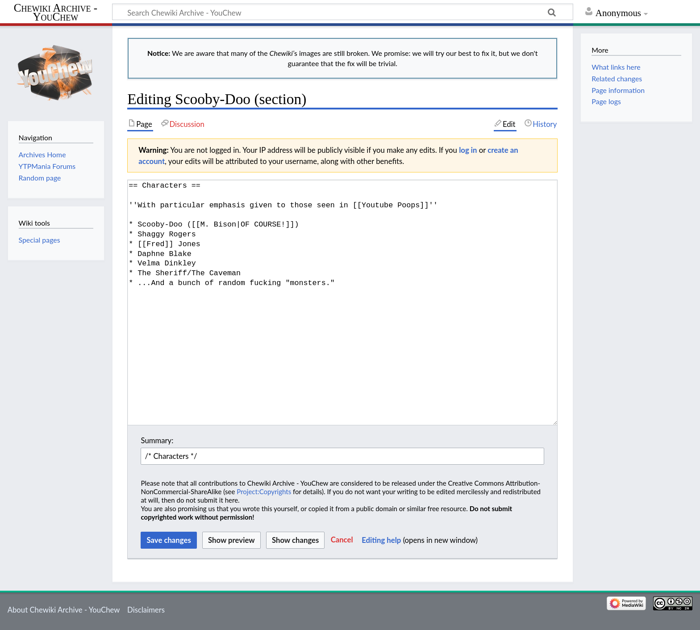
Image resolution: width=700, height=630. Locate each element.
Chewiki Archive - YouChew (55, 12)
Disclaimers (146, 609)
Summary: (157, 440)
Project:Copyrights (264, 491)
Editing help (381, 540)
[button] (342, 540)
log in (468, 150)
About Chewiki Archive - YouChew (64, 609)
